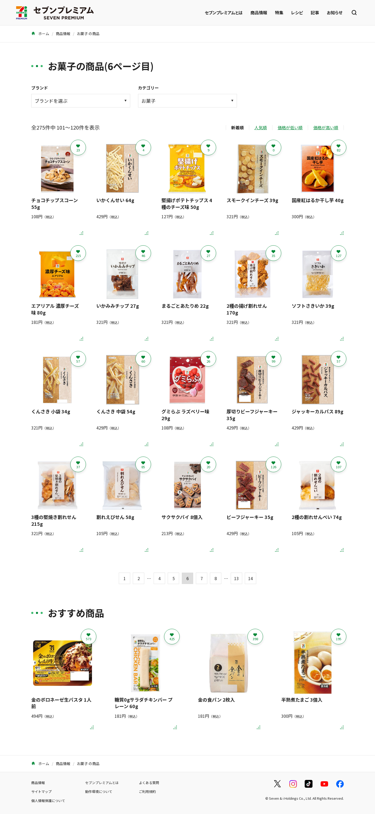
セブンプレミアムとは (224, 12)
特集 (279, 12)
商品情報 (259, 12)
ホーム (40, 33)
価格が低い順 (290, 127)
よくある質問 (149, 782)
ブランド (39, 88)
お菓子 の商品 (88, 33)
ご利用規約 (147, 791)
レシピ (297, 12)
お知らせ (334, 12)
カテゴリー (148, 88)
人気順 (260, 127)
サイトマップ (41, 791)
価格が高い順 (325, 127)
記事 (315, 12)
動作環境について (98, 791)
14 (250, 578)
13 (236, 578)
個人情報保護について (48, 800)
